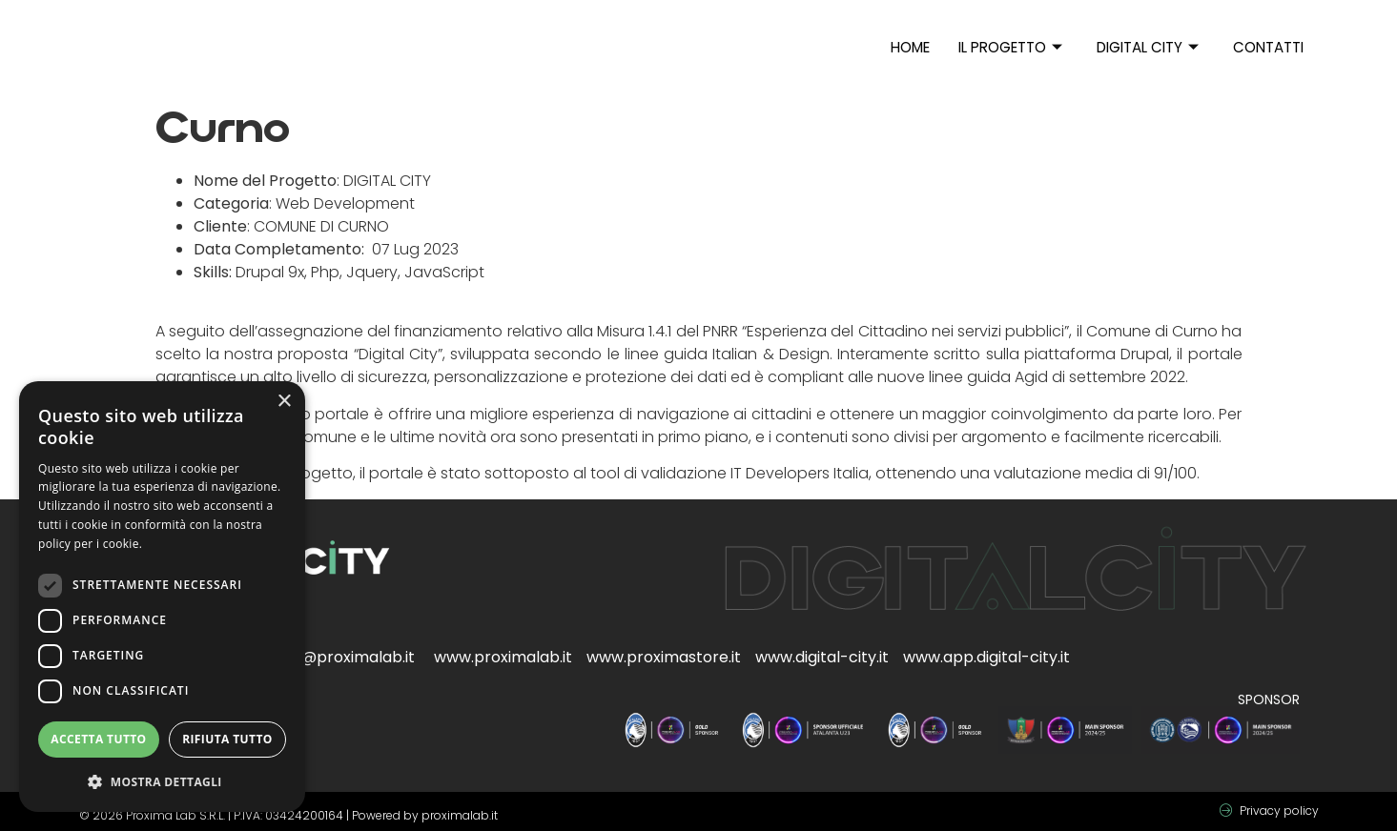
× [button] (284, 402)
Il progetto (1011, 47)
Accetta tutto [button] (98, 739)
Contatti (1269, 47)
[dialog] (162, 596)
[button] (162, 781)
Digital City (1149, 47)
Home (911, 47)
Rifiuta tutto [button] (227, 739)
